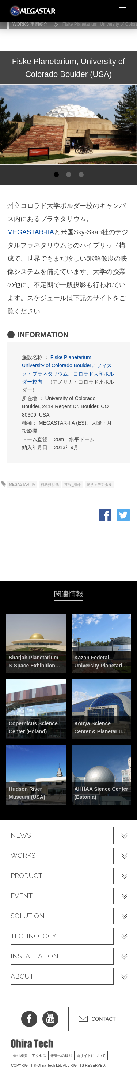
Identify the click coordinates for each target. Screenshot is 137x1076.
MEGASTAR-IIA (30, 232)
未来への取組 (61, 1056)
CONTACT (103, 1019)
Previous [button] (7, 132)
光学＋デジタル (99, 485)
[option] (68, 124)
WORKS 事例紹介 (30, 24)
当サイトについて (91, 1056)
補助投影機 (50, 485)
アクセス (39, 1056)
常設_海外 (72, 485)
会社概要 (20, 1056)
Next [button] (128, 132)
